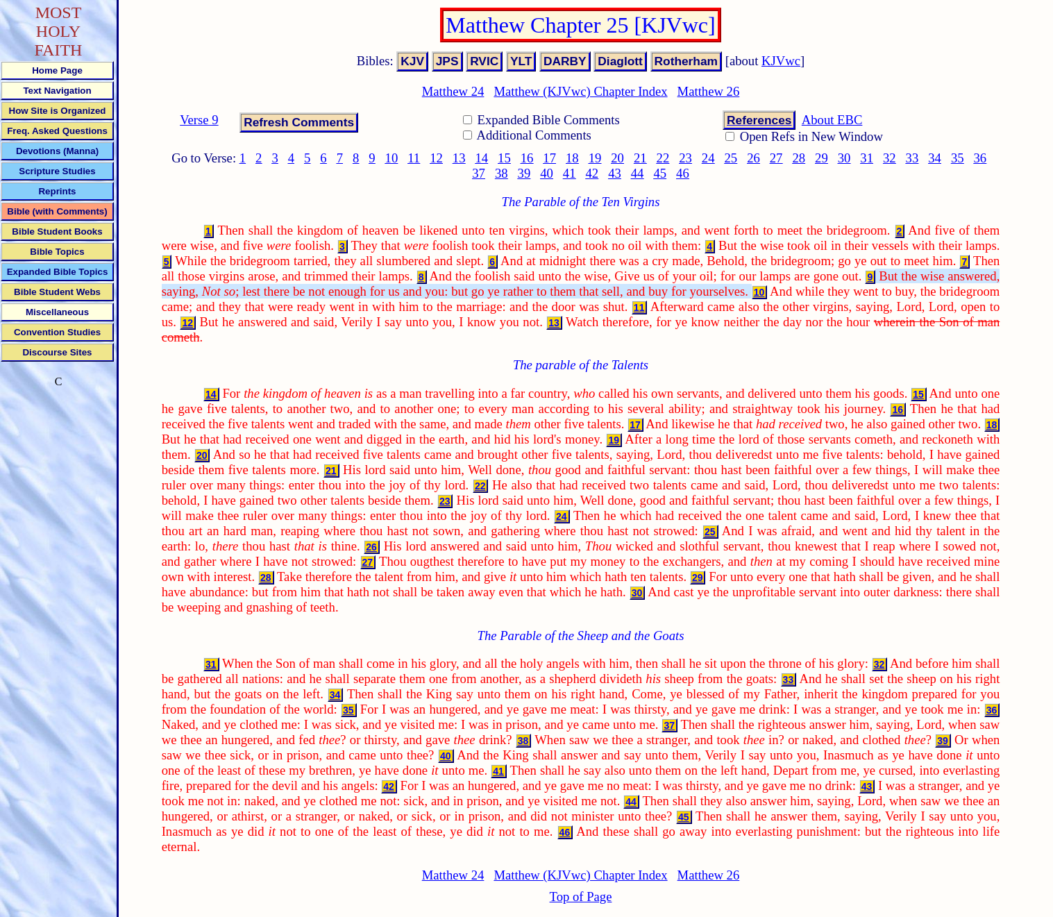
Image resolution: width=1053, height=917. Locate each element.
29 (821, 158)
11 (413, 158)
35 (957, 158)
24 (708, 158)
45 (659, 173)
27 (776, 158)
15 (504, 158)
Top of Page (581, 896)
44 (637, 173)
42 (591, 173)
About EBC (832, 119)
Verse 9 (199, 119)
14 (481, 158)
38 (501, 173)
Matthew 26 (708, 91)
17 (549, 158)
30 (844, 158)
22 (663, 158)
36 (980, 158)
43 (614, 173)
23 (685, 158)
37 (478, 173)
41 (569, 173)
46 (682, 173)
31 (866, 158)
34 (934, 158)
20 (617, 158)
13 (459, 158)
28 (798, 158)
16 (527, 158)
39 (524, 173)
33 (912, 158)
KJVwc (780, 60)
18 (572, 158)
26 (753, 158)
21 (640, 158)
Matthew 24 (453, 91)
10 (391, 158)
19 (595, 158)
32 (889, 158)
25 (730, 158)
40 (546, 173)
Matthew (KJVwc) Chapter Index (580, 91)
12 (436, 158)
